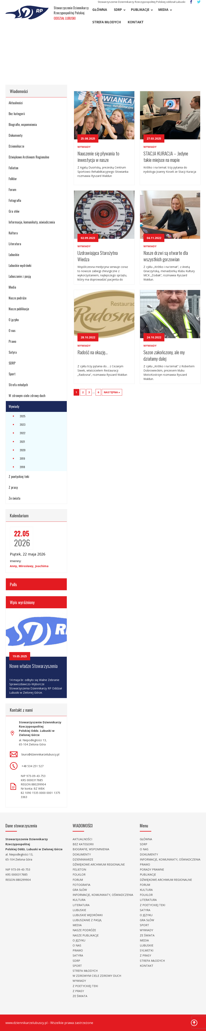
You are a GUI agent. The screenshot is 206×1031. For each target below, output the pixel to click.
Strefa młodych (106, 22)
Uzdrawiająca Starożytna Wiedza (97, 255)
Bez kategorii (17, 113)
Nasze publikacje (19, 308)
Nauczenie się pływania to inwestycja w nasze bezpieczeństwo (98, 156)
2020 (22, 450)
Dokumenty (15, 135)
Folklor (13, 178)
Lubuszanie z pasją (20, 276)
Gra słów (14, 211)
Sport (12, 374)
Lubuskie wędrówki (20, 265)
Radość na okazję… (92, 352)
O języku (14, 319)
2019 (22, 458)
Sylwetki (146, 950)
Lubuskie (14, 254)
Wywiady (14, 406)
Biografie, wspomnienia (23, 124)
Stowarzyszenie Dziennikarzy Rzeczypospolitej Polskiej (71, 13)
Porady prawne (152, 869)
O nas (12, 330)
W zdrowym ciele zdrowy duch (27, 395)
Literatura (15, 243)
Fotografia (15, 200)
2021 (22, 441)
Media (163, 9)
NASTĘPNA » (112, 392)
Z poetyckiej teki (19, 476)
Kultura (13, 233)
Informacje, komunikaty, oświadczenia (32, 222)
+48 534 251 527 (32, 766)
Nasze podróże (17, 298)
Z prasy (13, 487)
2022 (22, 433)
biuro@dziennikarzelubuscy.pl (40, 754)
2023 (22, 424)
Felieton (13, 167)
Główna (99, 9)
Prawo (12, 341)
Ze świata (14, 498)
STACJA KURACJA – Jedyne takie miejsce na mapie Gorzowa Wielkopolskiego (165, 156)
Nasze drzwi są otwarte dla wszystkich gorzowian (165, 255)
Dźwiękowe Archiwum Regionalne (29, 157)
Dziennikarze (16, 146)
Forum (12, 189)
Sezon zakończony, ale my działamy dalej (164, 354)
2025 (22, 416)
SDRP (118, 9)
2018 (22, 467)
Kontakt (136, 22)
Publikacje (140, 9)
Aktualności (16, 102)
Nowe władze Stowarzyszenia (33, 665)
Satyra (13, 352)
